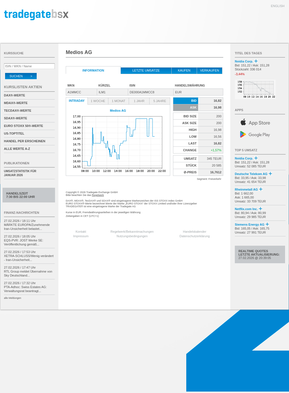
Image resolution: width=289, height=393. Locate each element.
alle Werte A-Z (17, 148)
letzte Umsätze (146, 70)
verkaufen (209, 70)
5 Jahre (159, 101)
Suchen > (21, 76)
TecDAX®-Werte (17, 110)
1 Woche (98, 101)
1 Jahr (139, 101)
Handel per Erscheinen (24, 141)
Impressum (80, 236)
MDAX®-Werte (16, 103)
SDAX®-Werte (15, 118)
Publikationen (16, 163)
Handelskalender (194, 231)
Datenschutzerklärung (194, 236)
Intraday (77, 100)
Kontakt (81, 231)
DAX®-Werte (14, 95)
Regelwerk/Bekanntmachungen (132, 231)
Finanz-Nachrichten (21, 212)
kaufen (184, 70)
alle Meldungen (12, 298)
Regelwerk (98, 195)
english (277, 6)
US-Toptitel (14, 133)
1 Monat (118, 101)
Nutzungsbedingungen (132, 236)
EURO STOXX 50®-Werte (23, 126)
